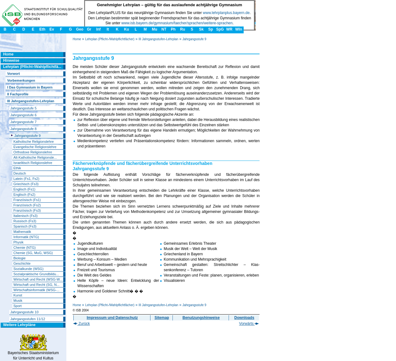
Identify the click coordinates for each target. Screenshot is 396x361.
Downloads (244, 317)
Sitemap (162, 317)
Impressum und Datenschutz (112, 317)
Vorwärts (249, 323)
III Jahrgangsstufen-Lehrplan (158, 39)
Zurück (81, 323)
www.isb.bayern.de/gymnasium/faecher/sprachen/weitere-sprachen (177, 23)
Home (77, 39)
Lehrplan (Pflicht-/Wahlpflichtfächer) (109, 39)
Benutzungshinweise (201, 317)
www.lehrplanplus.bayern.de (226, 13)
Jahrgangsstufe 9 (194, 39)
